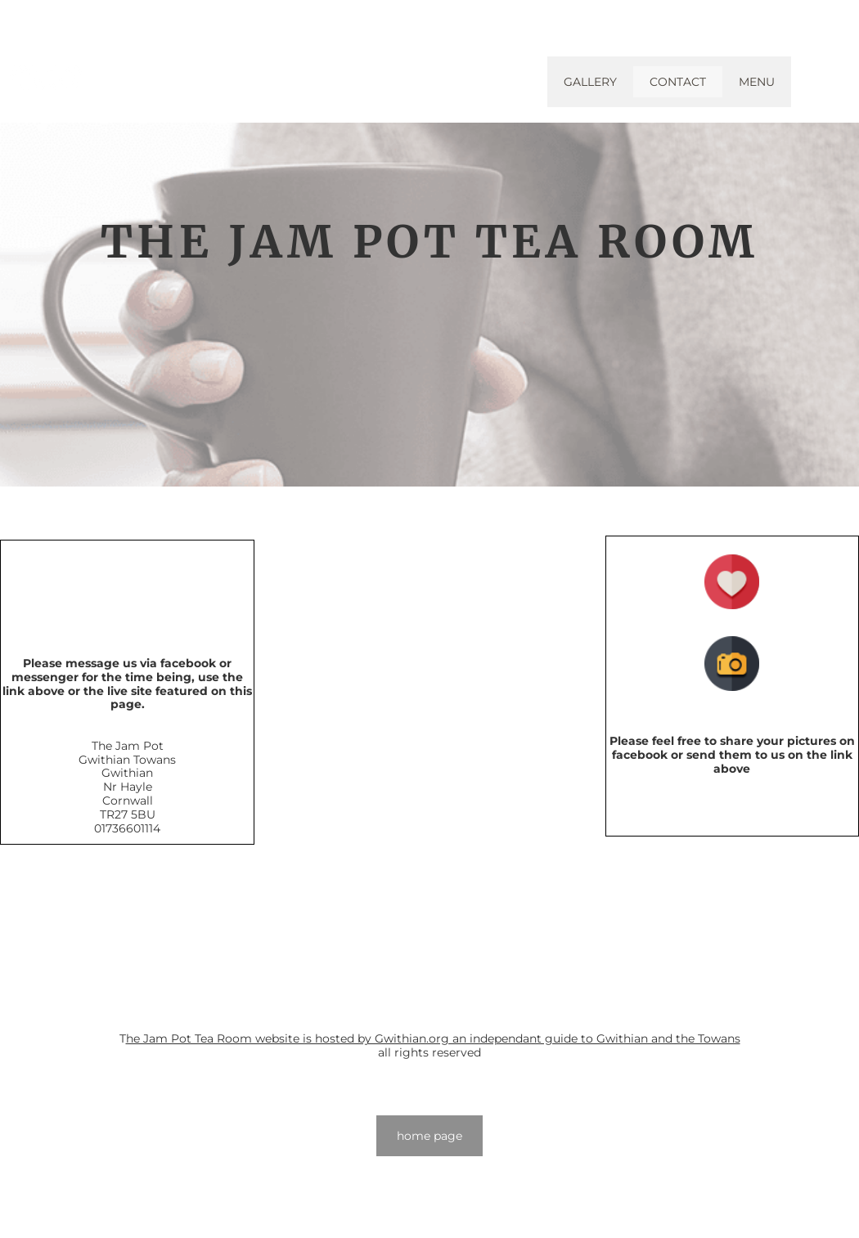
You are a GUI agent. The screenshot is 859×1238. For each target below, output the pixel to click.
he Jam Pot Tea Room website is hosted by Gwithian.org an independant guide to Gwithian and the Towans (433, 1038)
